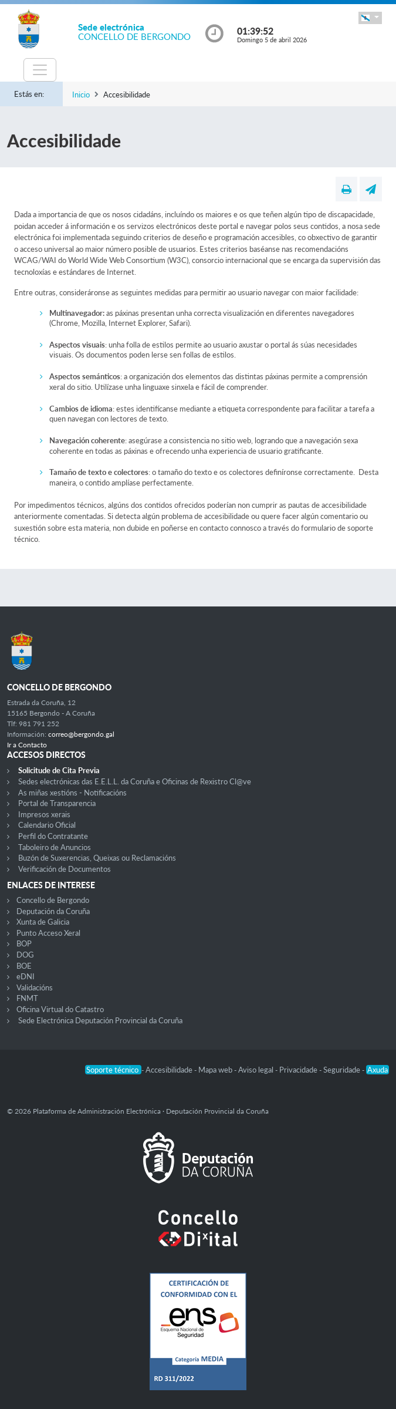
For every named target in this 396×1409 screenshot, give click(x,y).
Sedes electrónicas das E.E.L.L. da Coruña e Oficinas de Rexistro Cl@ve (134, 781)
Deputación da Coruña (53, 911)
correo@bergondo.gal (81, 734)
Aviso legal (256, 1069)
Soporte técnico (113, 1069)
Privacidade (299, 1069)
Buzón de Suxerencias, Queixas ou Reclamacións (97, 857)
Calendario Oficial (47, 825)
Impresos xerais (44, 814)
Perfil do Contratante (53, 836)
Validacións (34, 987)
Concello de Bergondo (52, 900)
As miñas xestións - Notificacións (72, 792)
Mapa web (216, 1069)
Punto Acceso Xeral (48, 933)
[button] (370, 18)
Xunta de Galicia (42, 921)
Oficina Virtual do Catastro (60, 1009)
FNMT (27, 998)
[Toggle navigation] (39, 70)
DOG (25, 954)
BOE (24, 965)
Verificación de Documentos (64, 869)
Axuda (377, 1069)
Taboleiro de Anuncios (54, 847)
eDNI (25, 976)
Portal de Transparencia (57, 803)
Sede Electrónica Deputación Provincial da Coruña (100, 1020)
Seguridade (342, 1069)
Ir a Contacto (27, 744)
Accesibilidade (169, 1069)
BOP (24, 943)
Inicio (81, 94)
